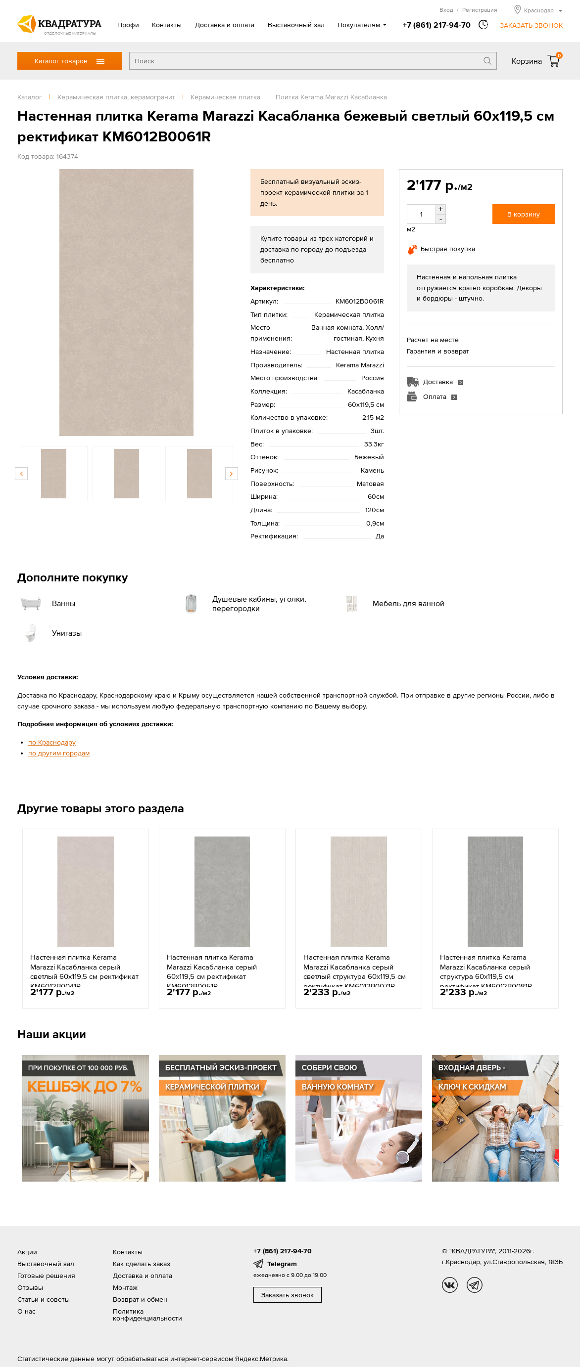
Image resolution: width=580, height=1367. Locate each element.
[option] (126, 302)
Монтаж (125, 1287)
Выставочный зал (296, 25)
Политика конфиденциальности (147, 1314)
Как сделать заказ (141, 1264)
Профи (128, 25)
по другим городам (59, 753)
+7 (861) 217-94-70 (437, 24)
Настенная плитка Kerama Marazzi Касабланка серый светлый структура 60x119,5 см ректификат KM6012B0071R (354, 971)
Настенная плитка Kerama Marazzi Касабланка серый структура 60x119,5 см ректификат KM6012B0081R (486, 971)
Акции (27, 1252)
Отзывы (30, 1287)
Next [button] (231, 473)
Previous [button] (21, 473)
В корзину (523, 214)
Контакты (167, 25)
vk (450, 1285)
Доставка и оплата (224, 25)
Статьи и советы (43, 1299)
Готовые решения (46, 1275)
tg (475, 1285)
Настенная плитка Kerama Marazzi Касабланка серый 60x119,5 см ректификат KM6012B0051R (212, 971)
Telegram (282, 1264)
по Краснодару (52, 742)
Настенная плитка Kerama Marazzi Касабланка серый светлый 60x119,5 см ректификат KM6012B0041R (84, 971)
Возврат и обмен (140, 1299)
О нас (26, 1311)
